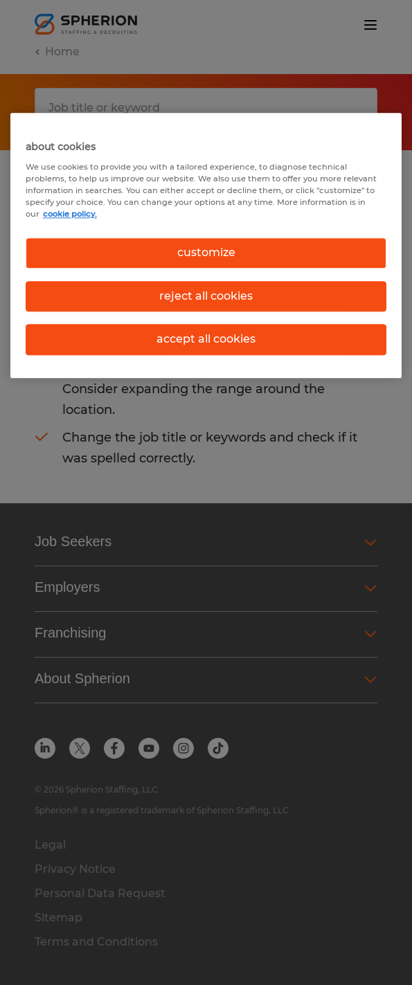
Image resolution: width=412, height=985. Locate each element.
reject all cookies (206, 295)
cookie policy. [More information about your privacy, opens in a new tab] (70, 214)
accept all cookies (206, 338)
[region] (206, 246)
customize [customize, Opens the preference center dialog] (206, 253)
